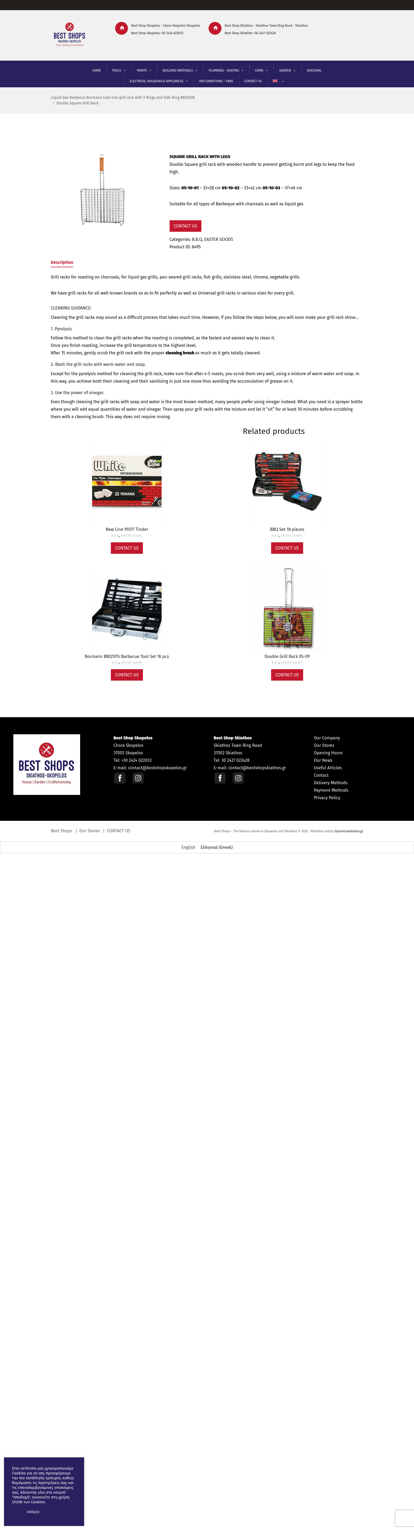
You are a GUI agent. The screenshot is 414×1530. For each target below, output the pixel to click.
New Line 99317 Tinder (127, 529)
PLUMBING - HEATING (226, 71)
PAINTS (144, 71)
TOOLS (119, 71)
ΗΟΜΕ (261, 71)
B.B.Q (197, 239)
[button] (16, 1512)
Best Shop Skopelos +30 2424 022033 (157, 33)
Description (62, 262)
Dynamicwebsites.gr (348, 831)
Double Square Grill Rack (77, 103)
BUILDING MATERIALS (180, 71)
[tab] (62, 263)
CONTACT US (253, 81)
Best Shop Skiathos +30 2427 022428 (250, 33)
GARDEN (287, 71)
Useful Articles (328, 767)
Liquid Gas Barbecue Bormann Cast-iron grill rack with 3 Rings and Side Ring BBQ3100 (123, 97)
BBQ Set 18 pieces (287, 529)
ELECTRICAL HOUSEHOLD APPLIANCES (159, 81)
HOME (96, 70)
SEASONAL (314, 70)
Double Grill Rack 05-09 (287, 656)
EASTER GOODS (218, 239)
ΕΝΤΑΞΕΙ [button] (33, 1512)
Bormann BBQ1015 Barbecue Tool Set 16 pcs (127, 656)
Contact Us (185, 226)
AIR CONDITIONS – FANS (216, 81)
